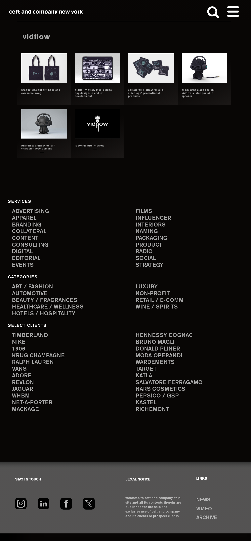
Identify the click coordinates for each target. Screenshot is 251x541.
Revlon (24, 388)
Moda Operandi (161, 360)
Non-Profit (154, 296)
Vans (20, 374)
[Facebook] (66, 511)
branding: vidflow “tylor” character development (41, 147)
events (23, 267)
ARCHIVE (209, 525)
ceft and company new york (46, 12)
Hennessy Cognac (167, 338)
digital (23, 253)
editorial (27, 260)
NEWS (205, 507)
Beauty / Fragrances (47, 303)
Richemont (154, 416)
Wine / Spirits (158, 310)
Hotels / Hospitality (46, 317)
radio (145, 253)
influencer (155, 218)
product (150, 246)
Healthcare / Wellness (51, 310)
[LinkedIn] (43, 511)
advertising (32, 211)
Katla (145, 381)
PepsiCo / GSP (159, 402)
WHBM (21, 402)
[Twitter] (89, 511)
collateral (30, 232)
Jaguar (23, 395)
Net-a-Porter (34, 409)
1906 (19, 353)
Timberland (31, 338)
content (26, 239)
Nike (19, 346)
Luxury (148, 289)
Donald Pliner (160, 353)
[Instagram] (20, 511)
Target (147, 374)
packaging (153, 239)
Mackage (26, 416)
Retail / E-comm (161, 303)
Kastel (147, 409)
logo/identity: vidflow (92, 145)
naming (148, 232)
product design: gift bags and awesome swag (37, 93)
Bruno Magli (157, 346)
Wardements (157, 367)
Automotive (31, 296)
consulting (32, 246)
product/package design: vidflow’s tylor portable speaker (199, 93)
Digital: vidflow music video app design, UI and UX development (94, 93)
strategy (151, 267)
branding (28, 225)
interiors (152, 225)
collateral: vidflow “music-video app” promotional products (145, 93)
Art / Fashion (34, 289)
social (147, 260)
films (144, 211)
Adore (22, 381)
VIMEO (206, 516)
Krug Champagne (40, 360)
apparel (25, 218)
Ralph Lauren (34, 367)
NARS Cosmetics (163, 395)
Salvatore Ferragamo (172, 388)
